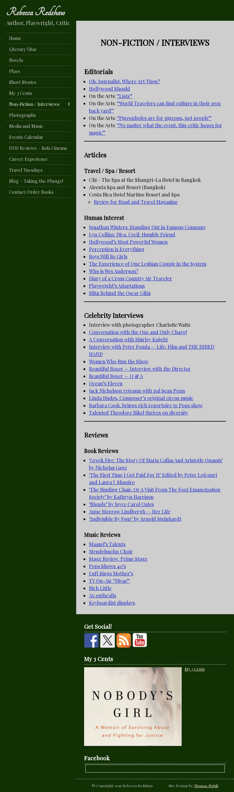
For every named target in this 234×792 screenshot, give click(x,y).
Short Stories (22, 82)
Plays (14, 71)
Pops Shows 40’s (107, 566)
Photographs (22, 115)
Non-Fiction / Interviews (34, 104)
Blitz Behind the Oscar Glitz (120, 293)
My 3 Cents (20, 93)
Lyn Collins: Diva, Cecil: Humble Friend (132, 234)
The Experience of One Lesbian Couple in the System (147, 264)
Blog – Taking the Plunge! (36, 181)
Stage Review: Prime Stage (118, 559)
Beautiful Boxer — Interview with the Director (140, 368)
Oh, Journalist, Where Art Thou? (124, 81)
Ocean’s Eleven (105, 383)
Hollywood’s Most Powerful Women (128, 242)
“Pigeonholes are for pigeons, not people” (164, 118)
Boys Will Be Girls (108, 256)
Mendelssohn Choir (111, 551)
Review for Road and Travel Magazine (136, 202)
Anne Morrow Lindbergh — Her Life (129, 511)
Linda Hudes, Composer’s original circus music (141, 398)
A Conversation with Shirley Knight (128, 339)
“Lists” (125, 96)
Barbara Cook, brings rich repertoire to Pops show (146, 405)
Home (15, 38)
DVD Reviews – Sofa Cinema (38, 148)
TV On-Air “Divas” (109, 581)
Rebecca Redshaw (35, 12)
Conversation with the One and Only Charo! (138, 332)
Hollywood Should (109, 88)
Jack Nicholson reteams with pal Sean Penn (137, 390)
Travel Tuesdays (26, 170)
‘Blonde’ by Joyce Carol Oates (121, 504)
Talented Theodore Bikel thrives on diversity (138, 412)
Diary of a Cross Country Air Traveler (130, 278)
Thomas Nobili (206, 785)
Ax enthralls (102, 595)
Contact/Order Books (31, 192)
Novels (16, 60)
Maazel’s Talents (107, 544)
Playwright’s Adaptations (117, 286)
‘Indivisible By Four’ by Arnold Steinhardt (135, 519)
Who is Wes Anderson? (113, 271)
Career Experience (28, 159)
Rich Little (100, 588)
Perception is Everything (116, 249)
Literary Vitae (23, 49)
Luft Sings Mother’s (111, 573)
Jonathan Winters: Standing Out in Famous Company (147, 227)
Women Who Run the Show (118, 361)
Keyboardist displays (112, 602)
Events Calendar (26, 137)
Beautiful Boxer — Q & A (116, 376)
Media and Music (26, 126)
